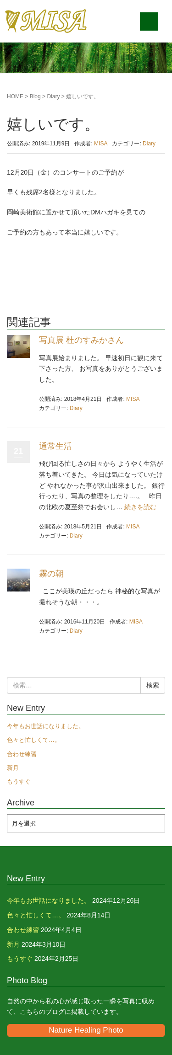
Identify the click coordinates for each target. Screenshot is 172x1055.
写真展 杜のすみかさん (81, 340)
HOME (15, 96)
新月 (13, 767)
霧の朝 (51, 573)
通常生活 (55, 446)
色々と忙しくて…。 (34, 739)
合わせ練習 (22, 754)
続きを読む (140, 507)
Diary (53, 96)
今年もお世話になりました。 (45, 726)
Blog (35, 96)
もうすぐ (19, 781)
